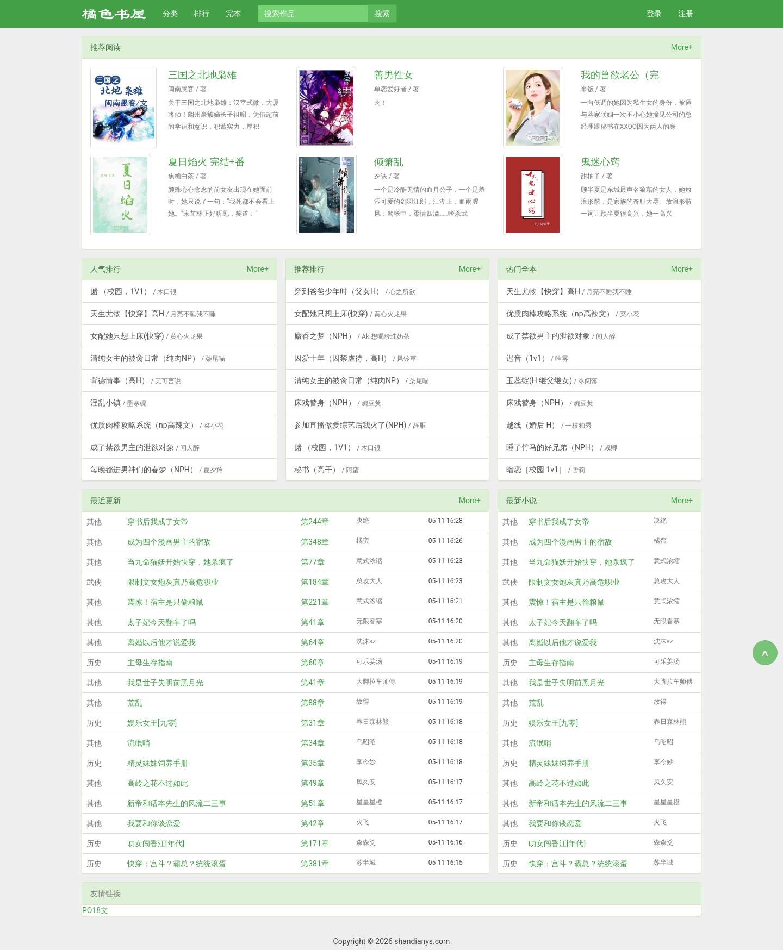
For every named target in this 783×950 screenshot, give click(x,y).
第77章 (313, 562)
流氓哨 (138, 743)
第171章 (315, 843)
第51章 (313, 803)
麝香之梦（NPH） (352, 336)
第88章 (313, 702)
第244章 (315, 521)
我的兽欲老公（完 (620, 74)
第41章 (313, 622)
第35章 (313, 763)
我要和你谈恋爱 (154, 823)
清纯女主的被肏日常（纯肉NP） (157, 358)
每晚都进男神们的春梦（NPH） (156, 469)
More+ (682, 47)
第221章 (315, 602)
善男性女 (393, 74)
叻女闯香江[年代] (155, 843)
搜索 (382, 13)
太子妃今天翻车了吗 (161, 622)
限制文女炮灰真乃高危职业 (173, 582)
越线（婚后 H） (549, 425)
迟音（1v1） (537, 358)
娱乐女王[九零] (152, 722)
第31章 (313, 722)
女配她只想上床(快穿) (146, 336)
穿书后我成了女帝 (157, 521)
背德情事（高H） (135, 380)
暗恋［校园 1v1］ (545, 469)
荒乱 (134, 702)
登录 (654, 13)
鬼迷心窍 (600, 161)
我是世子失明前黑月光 (165, 682)
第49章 (313, 783)
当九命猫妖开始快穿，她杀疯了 (180, 562)
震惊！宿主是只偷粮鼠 (165, 602)
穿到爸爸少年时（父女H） (354, 291)
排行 (201, 13)
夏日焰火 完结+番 (206, 161)
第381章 (315, 863)
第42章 (313, 823)
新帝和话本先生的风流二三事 (176, 803)
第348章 (315, 542)
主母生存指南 (150, 662)
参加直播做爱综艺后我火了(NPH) (360, 425)
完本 (233, 13)
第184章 (315, 582)
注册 (685, 13)
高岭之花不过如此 (157, 783)
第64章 (313, 642)
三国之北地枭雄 (202, 74)
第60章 (313, 662)
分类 (170, 13)
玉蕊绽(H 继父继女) (552, 380)
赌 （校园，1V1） (133, 291)
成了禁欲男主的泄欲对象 (145, 447)
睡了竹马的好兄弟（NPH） (561, 447)
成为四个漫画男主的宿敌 (169, 542)
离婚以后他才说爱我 (161, 642)
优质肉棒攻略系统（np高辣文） (156, 425)
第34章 (313, 743)
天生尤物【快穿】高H (153, 313)
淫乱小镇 (118, 402)
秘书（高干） (326, 469)
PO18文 (95, 910)
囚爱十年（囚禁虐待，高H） (355, 358)
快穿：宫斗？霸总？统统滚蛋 (176, 863)
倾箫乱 (388, 161)
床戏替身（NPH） (337, 402)
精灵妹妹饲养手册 (157, 763)
